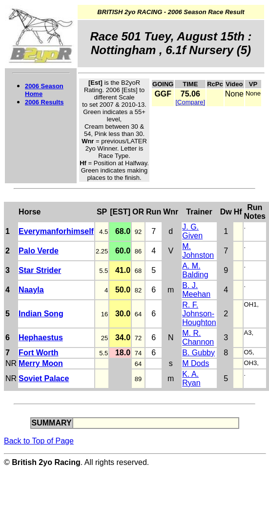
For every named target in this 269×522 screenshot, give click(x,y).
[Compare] (190, 102)
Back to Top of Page (39, 441)
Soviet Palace (44, 378)
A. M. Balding (195, 270)
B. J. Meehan (196, 289)
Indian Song (41, 313)
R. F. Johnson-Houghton (199, 314)
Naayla (31, 290)
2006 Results (44, 102)
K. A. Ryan (191, 378)
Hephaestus (41, 337)
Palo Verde (39, 251)
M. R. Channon (198, 337)
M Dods (195, 363)
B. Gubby (198, 352)
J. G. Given (192, 231)
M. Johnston (198, 250)
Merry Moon (41, 363)
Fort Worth (38, 352)
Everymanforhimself (56, 231)
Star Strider (40, 270)
